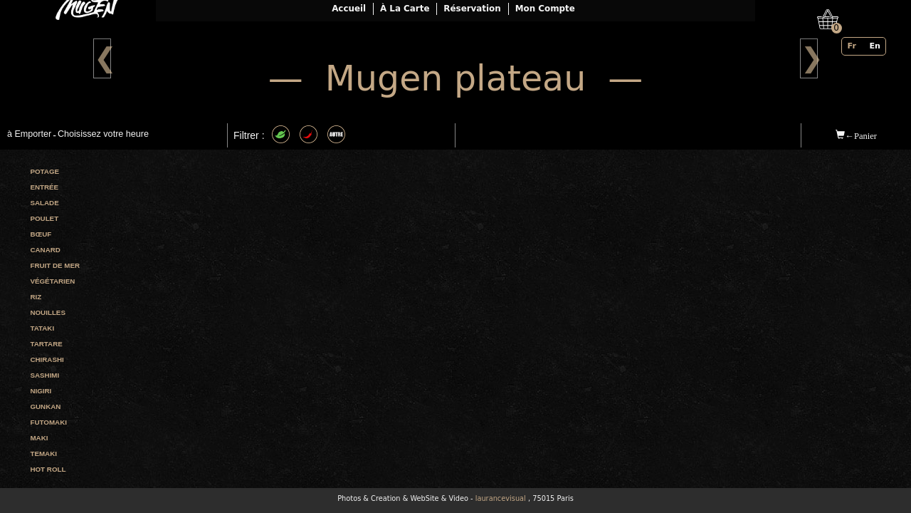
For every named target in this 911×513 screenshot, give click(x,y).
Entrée (44, 187)
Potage (44, 171)
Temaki (43, 453)
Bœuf (40, 234)
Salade (44, 203)
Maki (39, 438)
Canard (45, 250)
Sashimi (44, 375)
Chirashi (46, 359)
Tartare (46, 344)
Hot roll (47, 469)
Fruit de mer (55, 265)
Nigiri (40, 391)
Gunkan (45, 406)
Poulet (44, 218)
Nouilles (47, 312)
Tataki (42, 328)
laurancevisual (500, 498)
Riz (35, 297)
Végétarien (52, 281)
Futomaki (48, 422)
